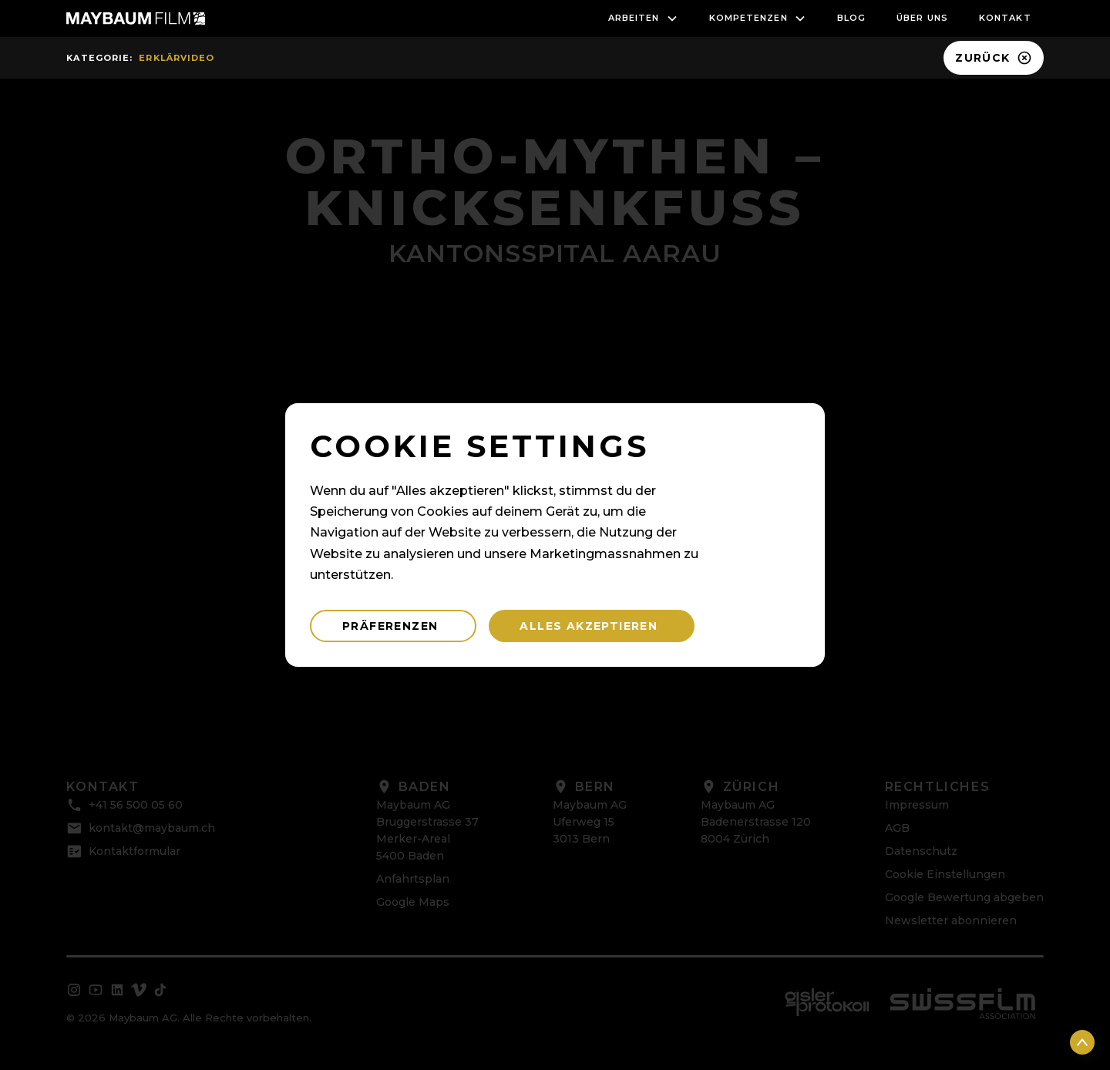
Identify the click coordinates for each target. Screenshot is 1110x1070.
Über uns (922, 17)
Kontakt (1005, 17)
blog (851, 17)
